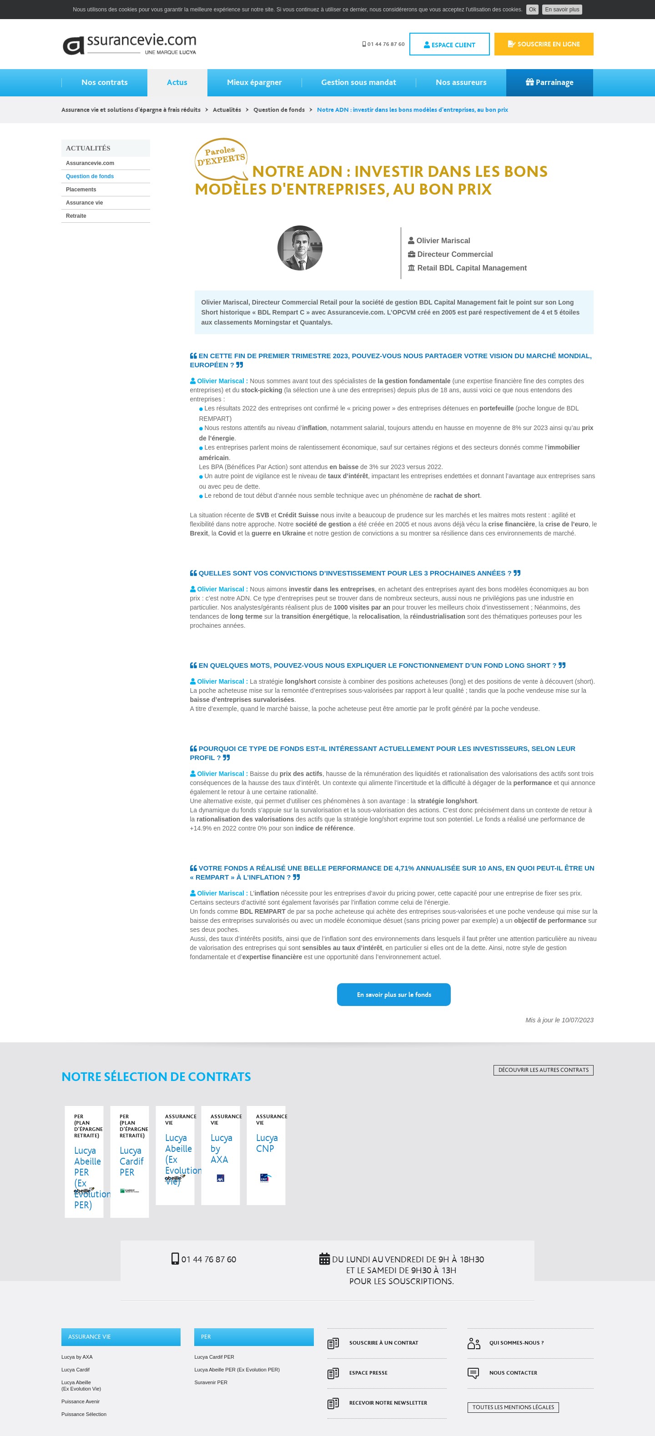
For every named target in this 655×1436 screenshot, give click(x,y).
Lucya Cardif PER (214, 1338)
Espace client (449, 45)
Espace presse (368, 1354)
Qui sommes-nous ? (516, 1324)
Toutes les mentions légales (513, 1388)
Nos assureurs (461, 82)
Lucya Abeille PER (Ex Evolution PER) (237, 1350)
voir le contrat (111, 1152)
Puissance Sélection (83, 1395)
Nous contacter (513, 1354)
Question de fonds (279, 110)
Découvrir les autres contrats (544, 1070)
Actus (177, 82)
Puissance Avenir (80, 1382)
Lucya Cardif (75, 1350)
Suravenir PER (210, 1363)
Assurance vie (84, 203)
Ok (532, 9)
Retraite (76, 216)
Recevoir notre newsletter (388, 1384)
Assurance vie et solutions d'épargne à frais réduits (131, 110)
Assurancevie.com (129, 44)
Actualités (227, 110)
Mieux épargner (254, 82)
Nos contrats (104, 82)
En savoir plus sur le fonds (394, 994)
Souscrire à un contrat (383, 1324)
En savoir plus (562, 9)
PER (206, 1318)
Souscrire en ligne (544, 44)
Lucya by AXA (77, 1338)
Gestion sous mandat (358, 82)
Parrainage (550, 82)
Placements (81, 189)
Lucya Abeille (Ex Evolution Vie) (81, 1366)
